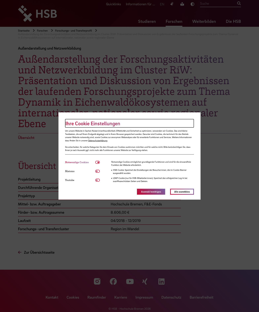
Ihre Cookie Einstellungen (92, 123)
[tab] (80, 162)
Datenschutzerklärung (97, 140)
